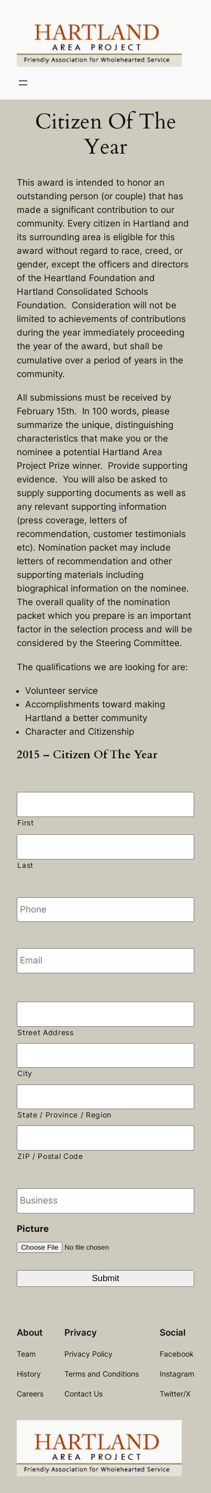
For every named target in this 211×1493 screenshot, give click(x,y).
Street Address (45, 1032)
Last (25, 865)
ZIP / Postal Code (50, 1156)
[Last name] (105, 847)
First (25, 823)
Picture (33, 1228)
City (24, 1073)
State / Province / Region (64, 1115)
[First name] (105, 804)
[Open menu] (23, 83)
